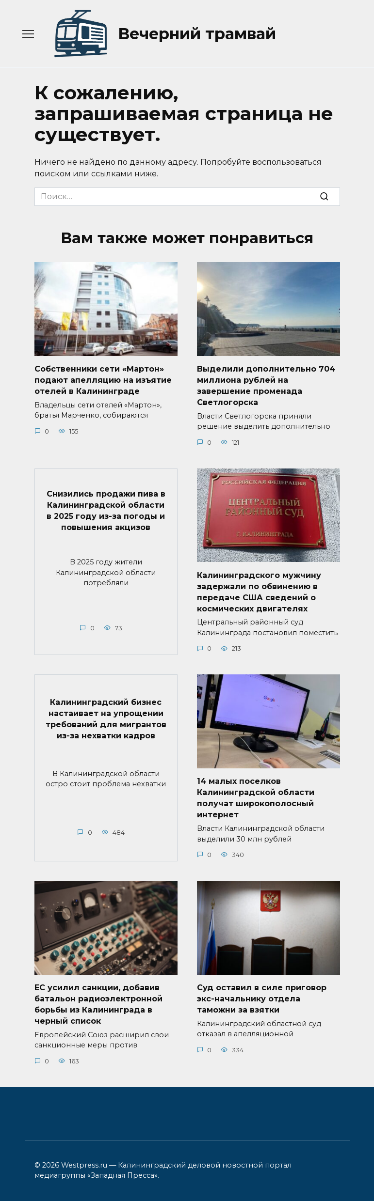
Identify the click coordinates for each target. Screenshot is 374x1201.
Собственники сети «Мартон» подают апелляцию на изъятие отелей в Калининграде (103, 379)
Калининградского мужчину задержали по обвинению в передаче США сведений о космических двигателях (259, 590)
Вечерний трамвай (197, 33)
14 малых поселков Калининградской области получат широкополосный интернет (255, 795)
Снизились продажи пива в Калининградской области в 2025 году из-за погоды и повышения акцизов (106, 509)
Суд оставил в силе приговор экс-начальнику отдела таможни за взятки (261, 995)
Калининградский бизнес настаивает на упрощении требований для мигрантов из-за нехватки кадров (106, 716)
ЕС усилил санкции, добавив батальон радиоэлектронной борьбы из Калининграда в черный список (98, 1000)
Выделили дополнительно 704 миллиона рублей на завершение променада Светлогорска (266, 385)
